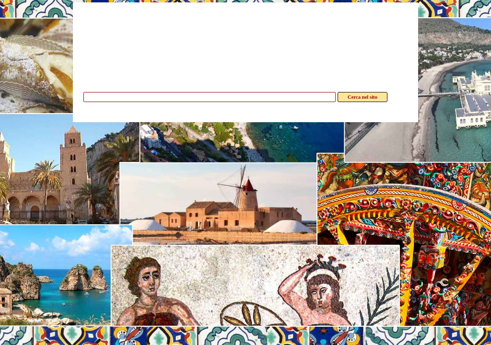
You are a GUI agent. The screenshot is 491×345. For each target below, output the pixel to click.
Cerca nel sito (362, 97)
